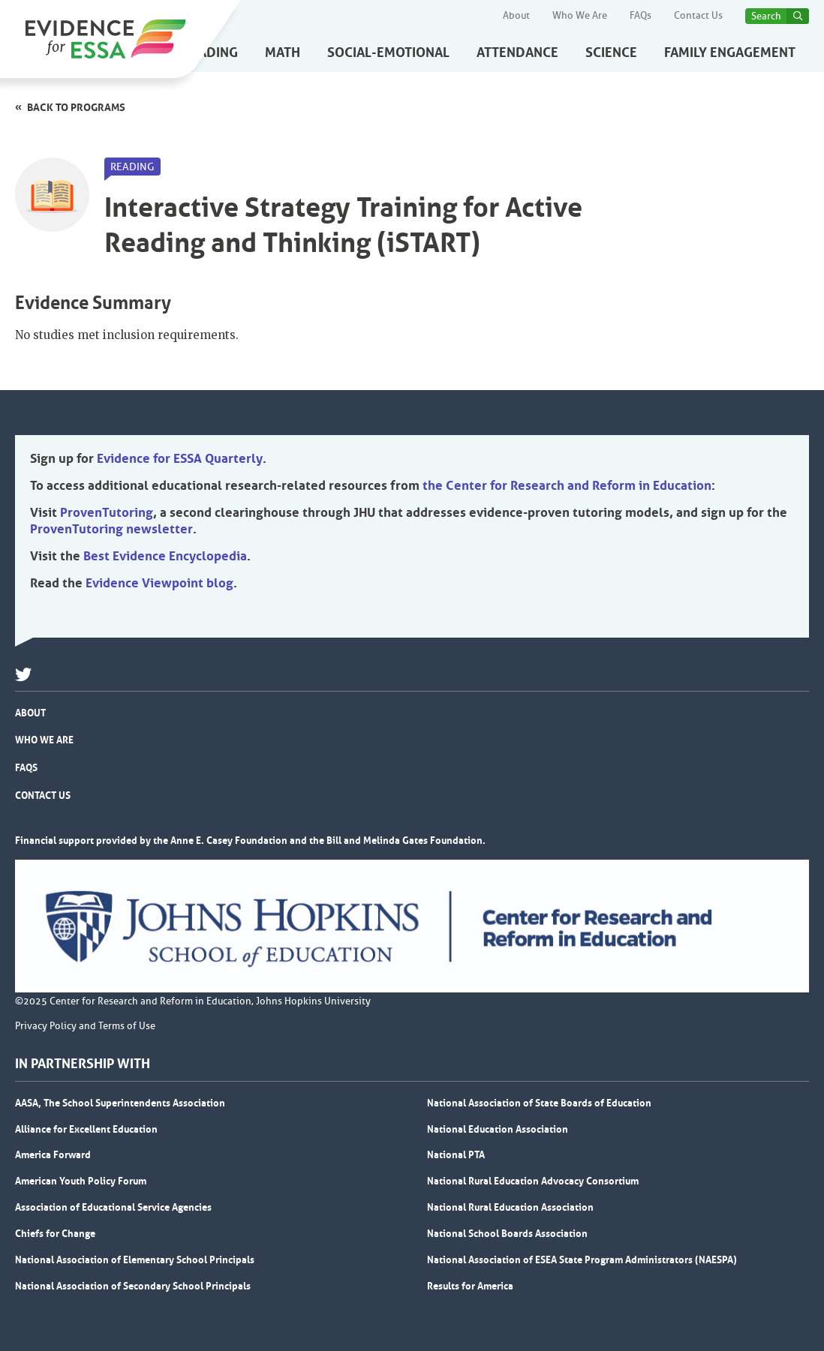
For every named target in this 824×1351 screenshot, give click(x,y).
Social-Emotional (388, 52)
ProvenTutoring (106, 512)
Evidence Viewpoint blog (159, 583)
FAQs (640, 16)
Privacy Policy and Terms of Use (85, 1026)
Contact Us (698, 16)
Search (766, 16)
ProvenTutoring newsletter (111, 529)
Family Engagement (729, 52)
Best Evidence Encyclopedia (165, 556)
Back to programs (76, 107)
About (516, 16)
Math (282, 52)
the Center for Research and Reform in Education (567, 485)
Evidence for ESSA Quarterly (180, 458)
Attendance (517, 52)
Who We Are (579, 16)
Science (611, 52)
